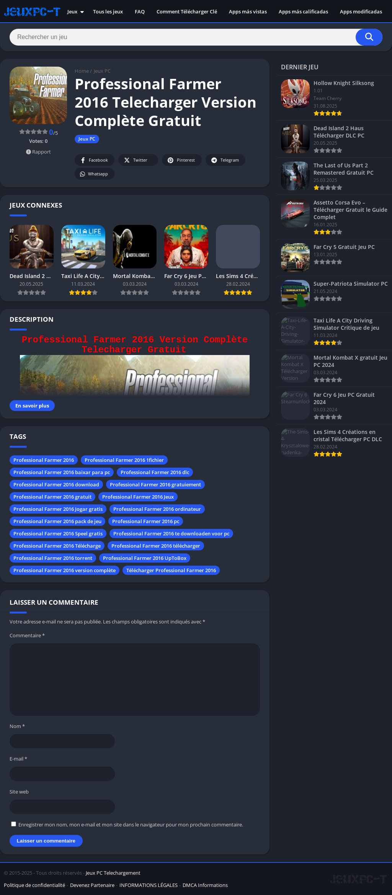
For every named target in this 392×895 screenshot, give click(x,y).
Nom (17, 726)
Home (82, 70)
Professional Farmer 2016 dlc (155, 472)
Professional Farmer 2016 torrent (52, 558)
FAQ (140, 11)
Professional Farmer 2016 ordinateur (157, 509)
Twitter (135, 160)
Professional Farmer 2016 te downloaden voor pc (171, 533)
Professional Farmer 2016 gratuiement (155, 484)
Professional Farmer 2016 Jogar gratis (58, 509)
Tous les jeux (108, 11)
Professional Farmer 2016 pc (145, 521)
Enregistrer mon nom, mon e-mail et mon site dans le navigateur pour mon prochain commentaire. (130, 824)
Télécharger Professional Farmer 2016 (171, 570)
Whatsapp (93, 174)
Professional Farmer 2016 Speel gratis (58, 533)
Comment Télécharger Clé (187, 11)
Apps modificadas (361, 11)
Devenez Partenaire (92, 885)
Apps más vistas (248, 11)
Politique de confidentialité (34, 885)
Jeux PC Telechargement (113, 872)
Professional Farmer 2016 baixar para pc (61, 472)
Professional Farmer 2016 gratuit (52, 496)
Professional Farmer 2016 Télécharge (57, 545)
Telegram (224, 160)
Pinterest (181, 160)
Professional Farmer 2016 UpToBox (144, 558)
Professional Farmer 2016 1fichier (124, 459)
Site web (19, 791)
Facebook (93, 160)
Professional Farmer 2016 (43, 459)
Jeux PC (102, 70)
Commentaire (27, 635)
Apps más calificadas (303, 11)
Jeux (72, 11)
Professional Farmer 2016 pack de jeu (57, 521)
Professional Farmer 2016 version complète (64, 570)
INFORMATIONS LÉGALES (148, 885)
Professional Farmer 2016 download (56, 484)
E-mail (18, 758)
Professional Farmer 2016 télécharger (155, 545)
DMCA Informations (205, 885)
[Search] (196, 37)
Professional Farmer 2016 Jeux (138, 496)
